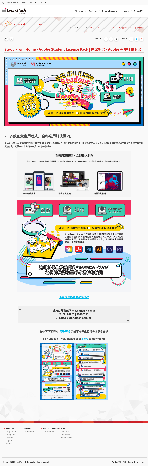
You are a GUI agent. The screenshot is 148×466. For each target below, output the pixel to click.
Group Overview (11, 431)
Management (10, 434)
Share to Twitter (137, 39)
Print (11, 39)
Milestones (9, 437)
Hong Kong (33, 3)
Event (126, 11)
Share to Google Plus (142, 39)
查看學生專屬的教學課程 (74, 296)
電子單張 (64, 331)
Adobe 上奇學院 (66, 437)
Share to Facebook (132, 39)
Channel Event (66, 434)
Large (117, 39)
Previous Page (6, 39)
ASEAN (43, 3)
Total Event (65, 431)
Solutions (93, 11)
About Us (79, 11)
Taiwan (23, 3)
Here (85, 338)
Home (72, 28)
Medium (113, 39)
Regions (9, 440)
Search (144, 2)
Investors (9, 443)
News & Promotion (110, 11)
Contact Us (139, 11)
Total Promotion (48, 431)
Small (108, 39)
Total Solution (29, 431)
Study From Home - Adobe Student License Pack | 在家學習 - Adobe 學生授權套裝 (117, 28)
